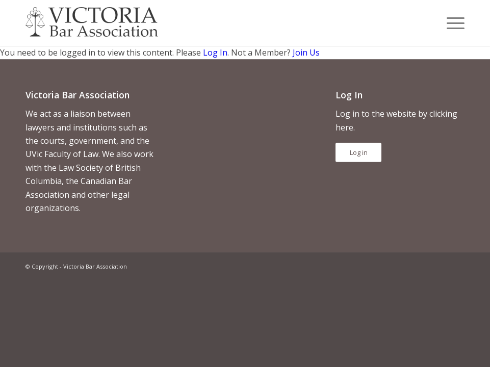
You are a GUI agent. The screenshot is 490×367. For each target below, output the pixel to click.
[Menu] (450, 23)
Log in (359, 152)
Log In (215, 52)
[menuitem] (450, 23)
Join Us (306, 52)
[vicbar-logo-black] (91, 23)
